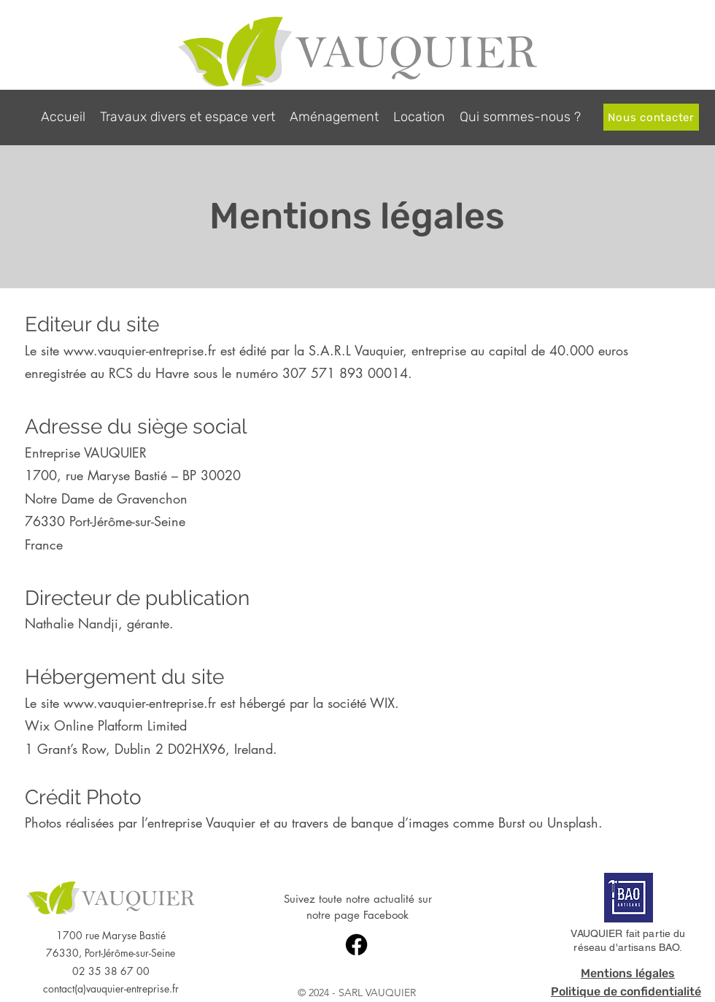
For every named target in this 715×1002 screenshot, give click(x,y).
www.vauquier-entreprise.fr (139, 350)
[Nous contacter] (651, 117)
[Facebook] (356, 944)
